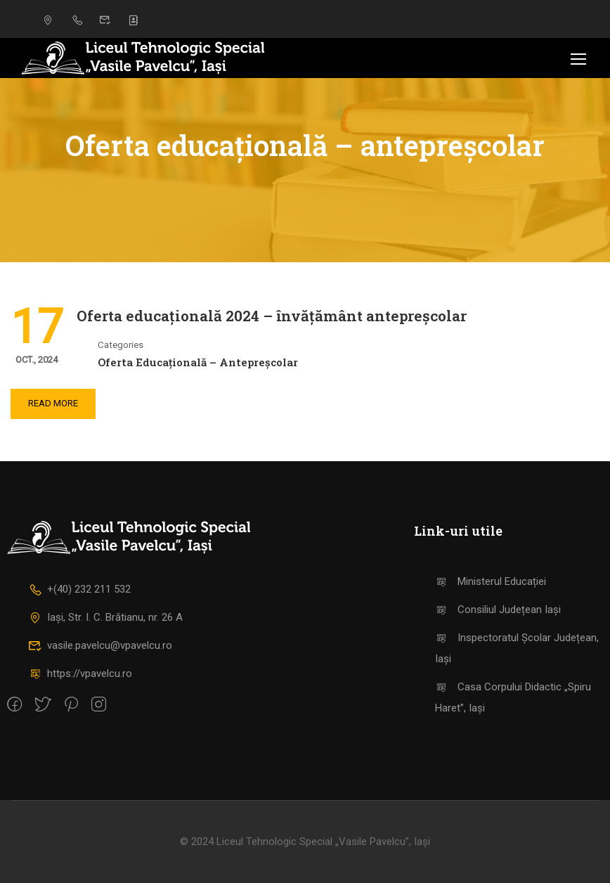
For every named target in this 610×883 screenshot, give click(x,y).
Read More (53, 403)
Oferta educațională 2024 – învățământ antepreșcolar (272, 316)
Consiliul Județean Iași (498, 609)
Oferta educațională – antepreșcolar (198, 362)
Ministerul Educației (491, 581)
